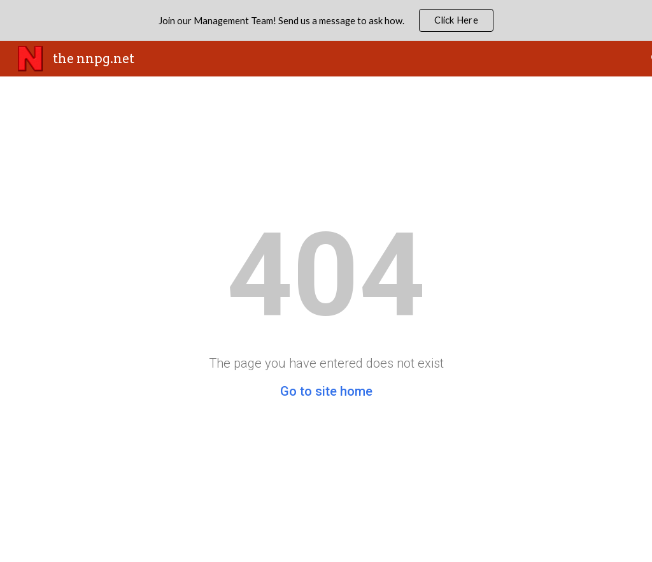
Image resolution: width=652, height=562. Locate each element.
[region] (326, 20)
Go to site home (326, 391)
